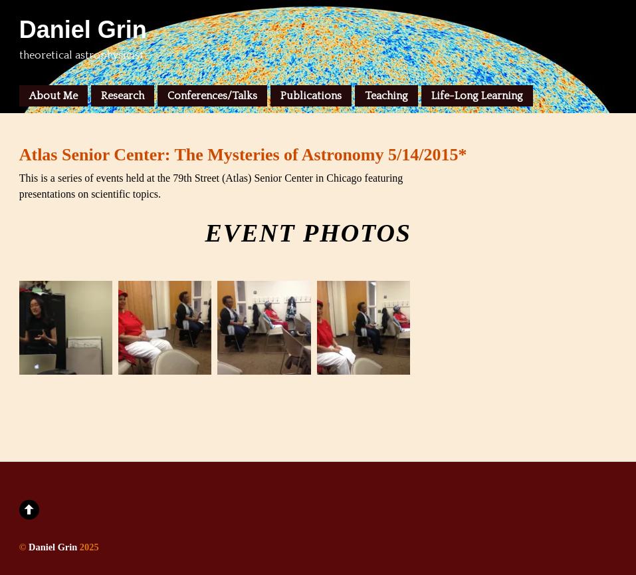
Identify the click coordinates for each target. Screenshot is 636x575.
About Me (53, 96)
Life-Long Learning (477, 96)
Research (122, 96)
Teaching (386, 96)
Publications (311, 96)
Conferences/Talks (212, 96)
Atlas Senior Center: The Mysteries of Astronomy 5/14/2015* (243, 154)
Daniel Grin (53, 547)
